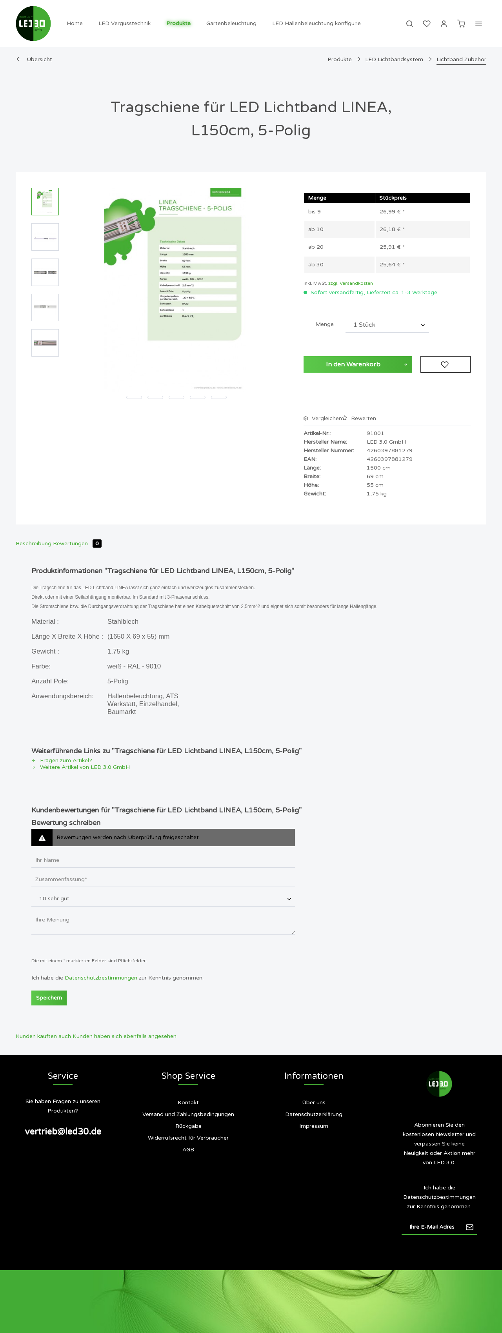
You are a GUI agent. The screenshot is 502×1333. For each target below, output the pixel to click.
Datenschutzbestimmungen (101, 977)
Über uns (314, 1102)
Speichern (49, 997)
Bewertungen (77, 543)
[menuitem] (75, 23)
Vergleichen (323, 418)
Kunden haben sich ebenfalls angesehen (124, 1036)
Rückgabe (188, 1126)
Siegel (314, 1157)
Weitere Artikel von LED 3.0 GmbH (80, 767)
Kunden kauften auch (43, 1036)
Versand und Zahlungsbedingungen (188, 1114)
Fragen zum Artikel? (61, 760)
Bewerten (359, 418)
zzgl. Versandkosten (350, 283)
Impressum (313, 1126)
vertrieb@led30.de (63, 1132)
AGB (188, 1149)
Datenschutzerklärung (313, 1114)
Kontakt (188, 1102)
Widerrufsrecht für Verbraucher (188, 1138)
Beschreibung (33, 543)
